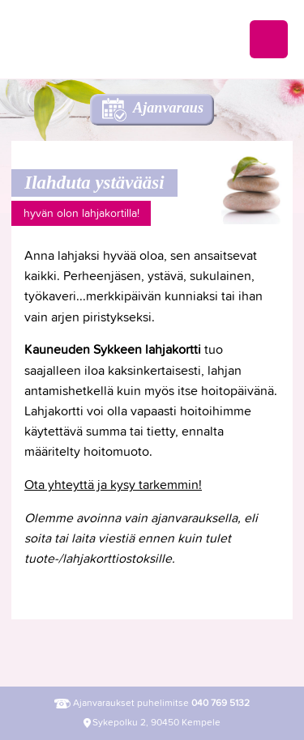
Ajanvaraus (168, 108)
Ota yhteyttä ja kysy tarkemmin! (113, 484)
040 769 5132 (220, 702)
